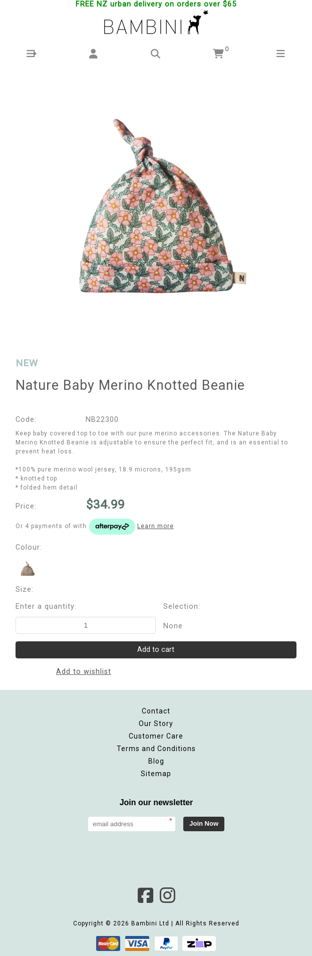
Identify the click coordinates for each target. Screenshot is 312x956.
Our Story (156, 724)
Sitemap (156, 774)
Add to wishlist (83, 671)
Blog (156, 761)
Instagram (167, 895)
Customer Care (156, 736)
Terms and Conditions (156, 749)
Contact (156, 711)
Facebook (145, 895)
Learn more (155, 526)
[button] (31, 54)
